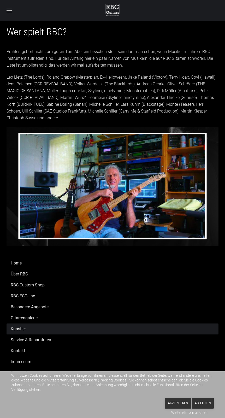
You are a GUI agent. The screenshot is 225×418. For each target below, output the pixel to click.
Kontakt (18, 350)
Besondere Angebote (30, 306)
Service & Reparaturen (31, 339)
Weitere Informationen (189, 412)
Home (16, 263)
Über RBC (19, 274)
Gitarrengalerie (24, 317)
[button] (9, 10)
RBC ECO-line (23, 295)
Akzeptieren (178, 403)
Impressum (21, 361)
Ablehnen (203, 403)
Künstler (18, 328)
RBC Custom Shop (28, 284)
